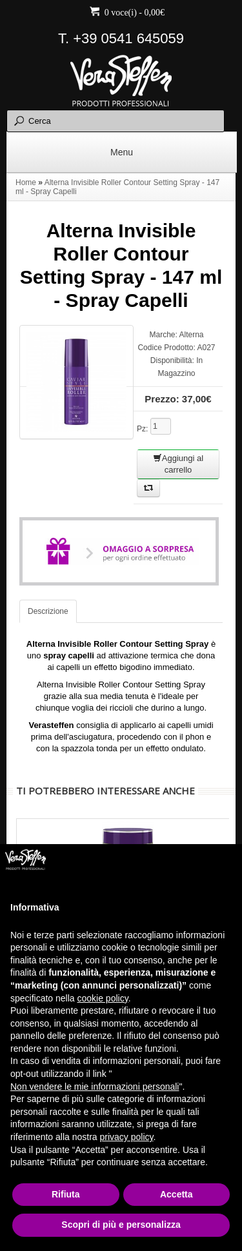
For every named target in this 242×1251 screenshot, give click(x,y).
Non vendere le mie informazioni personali (94, 1086)
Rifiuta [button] (66, 1194)
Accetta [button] (176, 1194)
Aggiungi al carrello (178, 464)
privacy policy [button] (127, 1137)
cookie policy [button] (102, 998)
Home (25, 182)
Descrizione (48, 611)
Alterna (191, 334)
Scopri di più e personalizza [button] (120, 1224)
